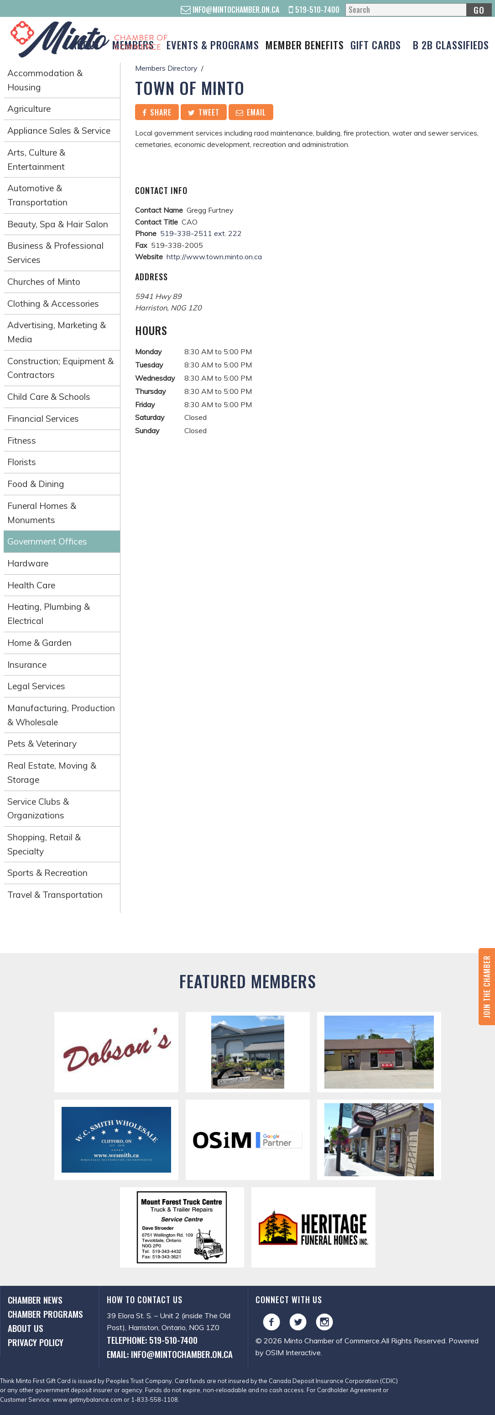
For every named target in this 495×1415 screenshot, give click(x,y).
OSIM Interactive (293, 1352)
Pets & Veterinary (42, 743)
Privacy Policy (35, 1342)
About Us (25, 1328)
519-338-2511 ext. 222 (201, 233)
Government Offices (47, 541)
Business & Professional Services (55, 252)
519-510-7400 (314, 9)
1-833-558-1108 (154, 1399)
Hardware (27, 563)
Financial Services (43, 418)
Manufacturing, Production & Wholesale (61, 715)
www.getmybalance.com (87, 1399)
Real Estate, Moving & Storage (51, 772)
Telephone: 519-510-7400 (152, 1340)
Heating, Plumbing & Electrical (48, 613)
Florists (21, 461)
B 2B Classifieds (451, 44)
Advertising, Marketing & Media (56, 332)
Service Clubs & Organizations (38, 808)
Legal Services (36, 686)
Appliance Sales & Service (58, 130)
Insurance (27, 664)
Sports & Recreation (47, 872)
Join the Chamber (486, 986)
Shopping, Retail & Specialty (44, 844)
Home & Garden (39, 642)
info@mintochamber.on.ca (230, 9)
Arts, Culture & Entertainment (36, 159)
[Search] (418, 9)
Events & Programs (213, 44)
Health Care (31, 585)
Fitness (21, 440)
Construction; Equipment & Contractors (60, 368)
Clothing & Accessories (53, 303)
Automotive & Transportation (37, 195)
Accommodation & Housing (45, 80)
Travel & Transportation (55, 894)
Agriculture (29, 108)
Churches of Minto (43, 281)
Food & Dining (35, 483)
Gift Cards (375, 44)
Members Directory (166, 68)
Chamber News (35, 1299)
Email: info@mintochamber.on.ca (170, 1354)
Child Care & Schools (48, 396)
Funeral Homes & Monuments (41, 512)
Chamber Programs (45, 1314)
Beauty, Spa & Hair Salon (57, 224)
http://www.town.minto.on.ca (214, 256)
